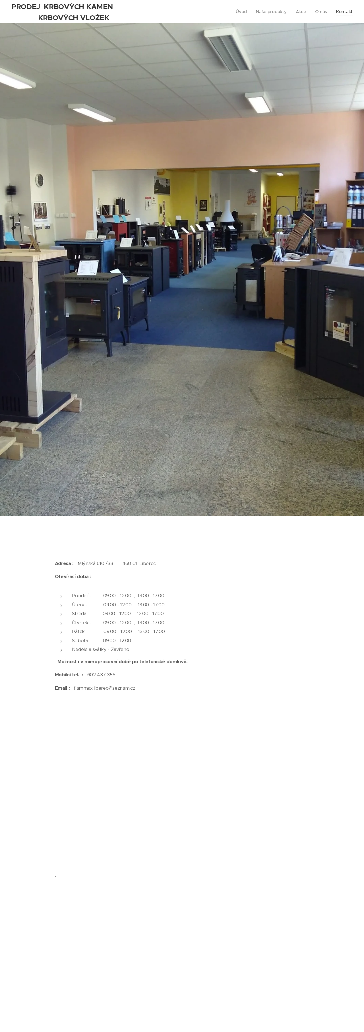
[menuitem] (240, 12)
